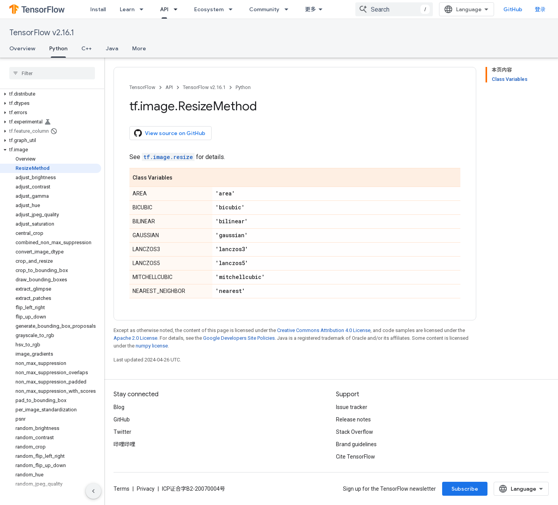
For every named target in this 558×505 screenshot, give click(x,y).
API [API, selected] (164, 9)
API (169, 87)
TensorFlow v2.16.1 (41, 33)
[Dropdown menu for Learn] (143, 9)
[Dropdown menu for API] (178, 9)
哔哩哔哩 (124, 444)
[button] (50, 94)
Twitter (122, 432)
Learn (127, 9)
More (139, 48)
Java (112, 48)
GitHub (512, 9)
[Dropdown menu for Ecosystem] (233, 9)
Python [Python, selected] (58, 48)
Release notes (353, 419)
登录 (540, 9)
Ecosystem (209, 9)
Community (264, 9)
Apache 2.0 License (135, 338)
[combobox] (394, 9)
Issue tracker (351, 407)
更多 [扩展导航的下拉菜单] (310, 9)
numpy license (152, 346)
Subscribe (464, 488)
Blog (119, 407)
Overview (22, 48)
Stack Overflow (354, 432)
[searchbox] (52, 73)
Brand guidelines (356, 444)
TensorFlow (142, 87)
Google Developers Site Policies (239, 338)
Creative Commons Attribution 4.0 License (323, 330)
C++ (86, 48)
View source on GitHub (169, 133)
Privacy (146, 489)
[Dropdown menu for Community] (288, 9)
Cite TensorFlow (355, 457)
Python (243, 87)
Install (98, 9)
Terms (121, 489)
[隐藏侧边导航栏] (93, 491)
